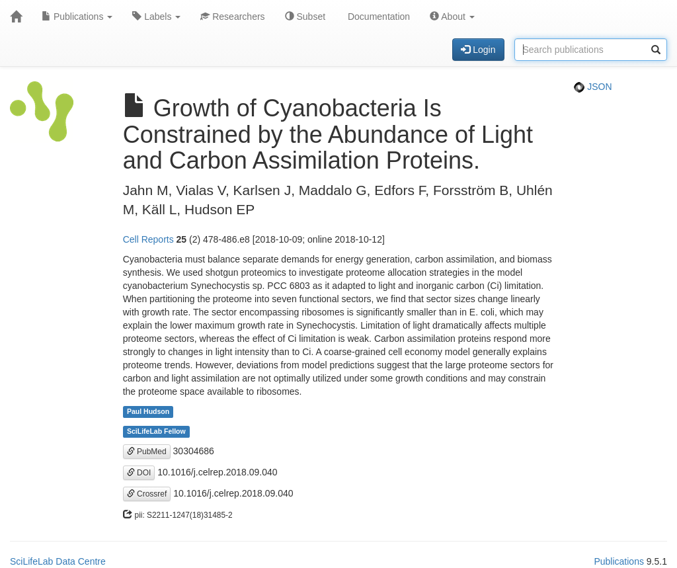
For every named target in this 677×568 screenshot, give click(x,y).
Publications (77, 16)
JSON (593, 86)
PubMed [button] (147, 451)
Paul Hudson (148, 412)
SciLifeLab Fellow (156, 432)
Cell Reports (148, 239)
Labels (156, 16)
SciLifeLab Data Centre (58, 561)
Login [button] (478, 49)
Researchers (232, 16)
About (452, 16)
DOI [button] (139, 472)
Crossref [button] (147, 494)
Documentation (377, 16)
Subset (305, 16)
